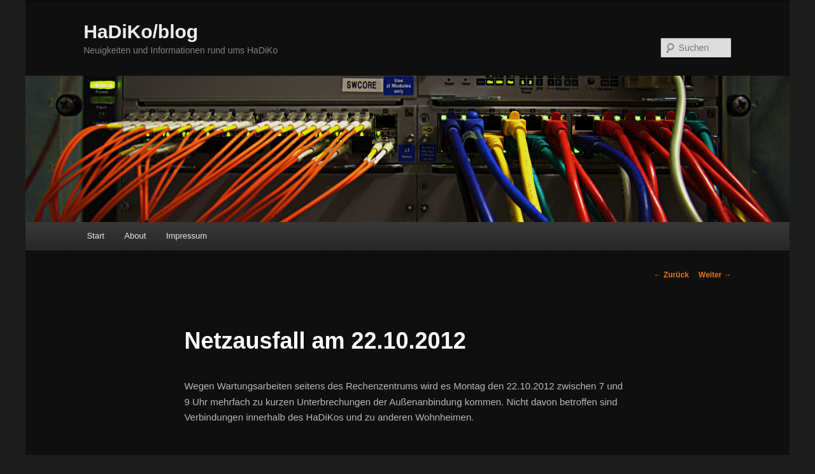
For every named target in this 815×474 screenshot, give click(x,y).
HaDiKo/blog (140, 31)
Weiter (715, 274)
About (135, 235)
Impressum (186, 235)
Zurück (671, 274)
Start (95, 235)
